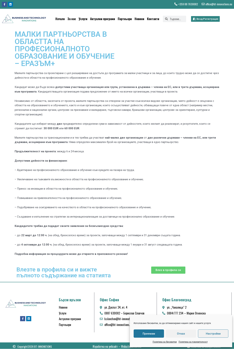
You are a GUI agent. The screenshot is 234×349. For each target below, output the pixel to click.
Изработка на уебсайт (105, 346)
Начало (60, 18)
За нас (71, 18)
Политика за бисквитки (165, 342)
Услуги (83, 18)
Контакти (153, 18)
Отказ (181, 333)
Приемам (149, 333)
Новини (139, 18)
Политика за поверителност (193, 342)
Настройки (213, 333)
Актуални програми (102, 18)
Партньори (125, 18)
